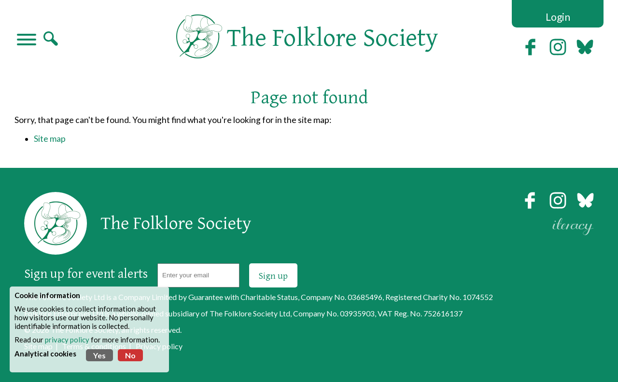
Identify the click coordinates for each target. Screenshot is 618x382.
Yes (99, 355)
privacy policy (67, 339)
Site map (50, 139)
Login (558, 17)
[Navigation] (26, 40)
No (130, 355)
